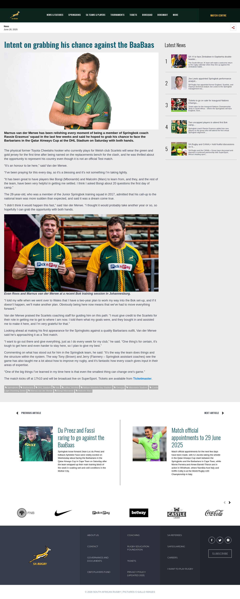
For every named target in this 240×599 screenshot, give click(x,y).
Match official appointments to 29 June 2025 (196, 437)
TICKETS (133, 14)
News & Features (55, 14)
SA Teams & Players (95, 14)
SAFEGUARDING (176, 546)
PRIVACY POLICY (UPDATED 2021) (136, 574)
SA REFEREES (174, 535)
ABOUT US (93, 535)
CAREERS (172, 557)
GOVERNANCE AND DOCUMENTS (98, 559)
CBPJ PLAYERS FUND (98, 572)
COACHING (133, 535)
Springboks (74, 14)
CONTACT (92, 546)
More (175, 14)
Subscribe (220, 553)
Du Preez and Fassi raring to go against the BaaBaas (81, 437)
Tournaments (117, 14)
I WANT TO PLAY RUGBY (180, 568)
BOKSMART (162, 14)
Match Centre (218, 15)
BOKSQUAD (147, 14)
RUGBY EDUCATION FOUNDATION (138, 548)
